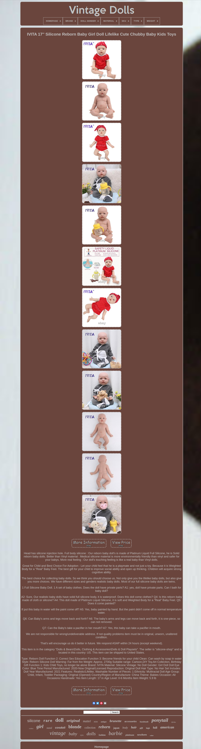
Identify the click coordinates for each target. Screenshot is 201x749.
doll (59, 720)
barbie (115, 733)
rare (47, 721)
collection (89, 727)
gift (141, 728)
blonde (74, 726)
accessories (131, 721)
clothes (31, 728)
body (125, 727)
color (152, 735)
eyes (82, 735)
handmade (144, 722)
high (148, 728)
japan (116, 728)
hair (134, 727)
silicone (33, 721)
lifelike (173, 722)
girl (39, 726)
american (167, 727)
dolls (91, 733)
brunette (115, 721)
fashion (102, 735)
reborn (104, 727)
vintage (58, 733)
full (155, 727)
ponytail (160, 720)
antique (103, 722)
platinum (130, 735)
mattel (87, 721)
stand (49, 728)
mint (96, 722)
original (73, 720)
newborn (142, 734)
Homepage (101, 746)
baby (73, 733)
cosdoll (60, 727)
